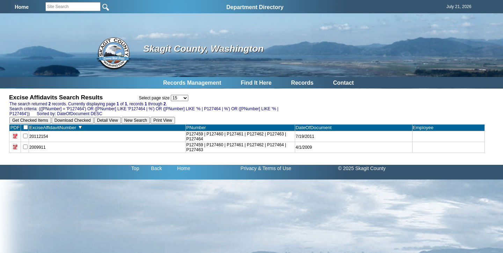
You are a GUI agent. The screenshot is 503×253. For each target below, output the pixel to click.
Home (183, 168)
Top (135, 168)
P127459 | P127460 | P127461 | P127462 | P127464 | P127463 (236, 147)
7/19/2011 (305, 136)
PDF (15, 127)
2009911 (37, 147)
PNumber (197, 127)
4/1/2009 (304, 147)
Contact (343, 83)
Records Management (192, 83)
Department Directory (255, 7)
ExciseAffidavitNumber (55, 127)
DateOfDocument (315, 127)
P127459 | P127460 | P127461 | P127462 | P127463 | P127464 (236, 136)
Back (156, 168)
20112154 (38, 136)
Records (302, 83)
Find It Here (256, 83)
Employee (425, 127)
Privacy (249, 168)
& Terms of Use (274, 168)
